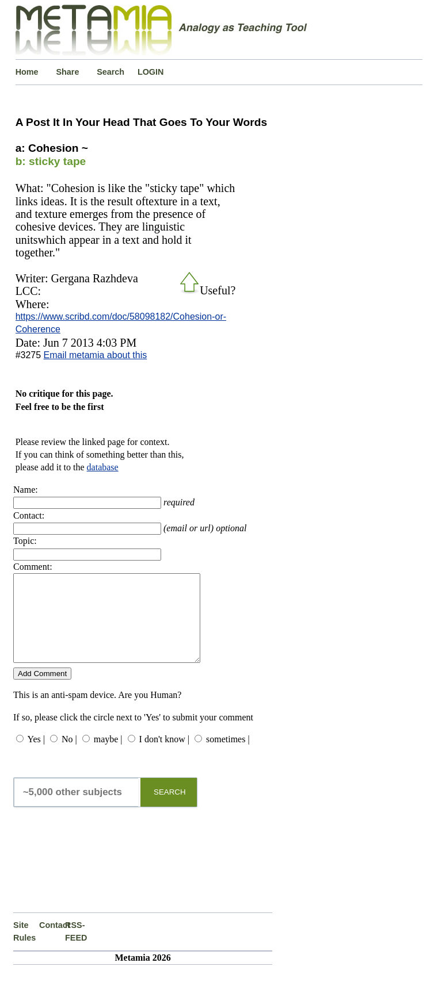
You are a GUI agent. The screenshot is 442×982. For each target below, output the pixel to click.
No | (69, 756)
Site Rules (24, 949)
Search (110, 71)
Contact (52, 942)
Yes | (35, 756)
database (103, 467)
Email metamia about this (95, 355)
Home (27, 71)
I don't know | (164, 756)
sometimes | (228, 756)
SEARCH (170, 809)
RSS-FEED (76, 949)
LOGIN (151, 71)
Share (67, 71)
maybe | (108, 756)
